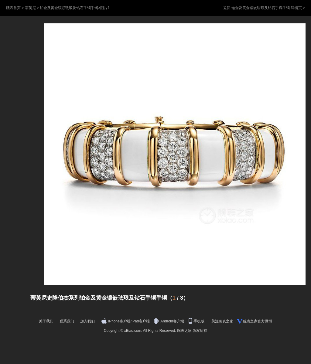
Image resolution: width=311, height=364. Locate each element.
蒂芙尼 (30, 8)
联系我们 (67, 321)
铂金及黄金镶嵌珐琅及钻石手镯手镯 (69, 8)
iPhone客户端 (116, 321)
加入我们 (87, 321)
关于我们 (46, 321)
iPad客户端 (141, 321)
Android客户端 (169, 321)
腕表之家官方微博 (257, 321)
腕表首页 (13, 8)
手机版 (197, 321)
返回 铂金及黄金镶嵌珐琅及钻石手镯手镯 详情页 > (264, 8)
